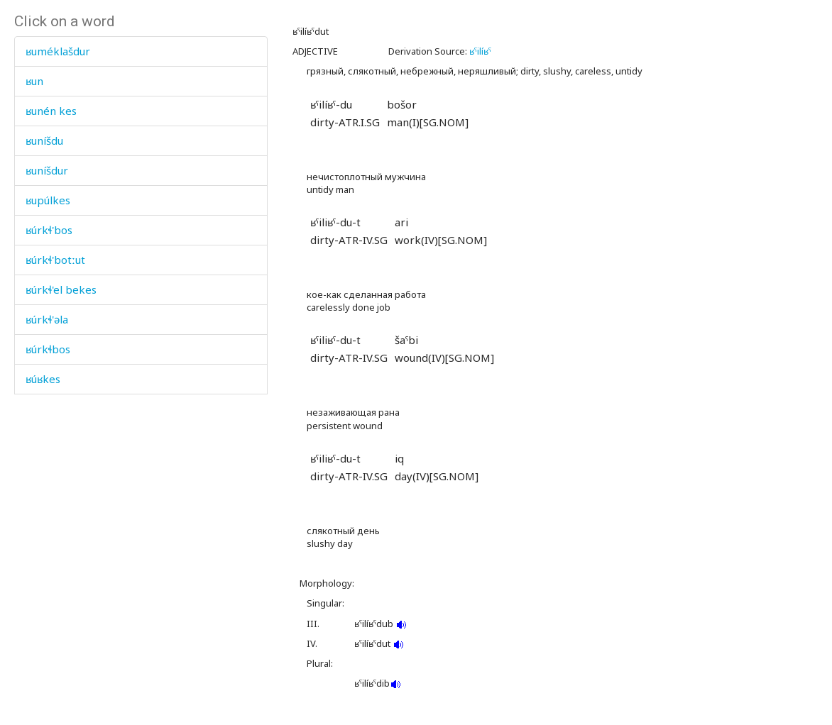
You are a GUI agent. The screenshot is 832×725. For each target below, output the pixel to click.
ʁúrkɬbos (48, 349)
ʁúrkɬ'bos (49, 230)
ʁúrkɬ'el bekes (61, 289)
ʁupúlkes (48, 200)
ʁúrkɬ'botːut (55, 260)
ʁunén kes (51, 111)
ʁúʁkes (43, 379)
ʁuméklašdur (58, 51)
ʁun (34, 81)
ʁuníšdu (44, 140)
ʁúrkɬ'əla (47, 319)
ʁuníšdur (47, 170)
